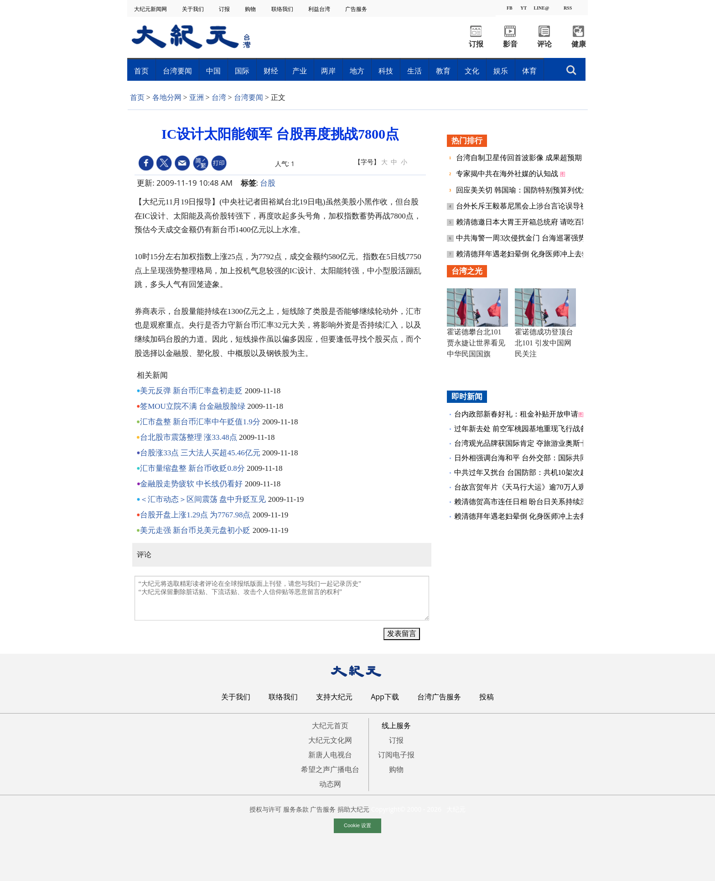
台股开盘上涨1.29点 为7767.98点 (195, 515)
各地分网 (166, 97)
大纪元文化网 (330, 740)
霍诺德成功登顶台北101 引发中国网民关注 (544, 343)
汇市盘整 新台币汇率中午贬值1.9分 (200, 421)
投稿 (486, 697)
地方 (357, 71)
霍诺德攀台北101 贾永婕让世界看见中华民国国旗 (476, 343)
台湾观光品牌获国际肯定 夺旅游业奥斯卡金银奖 (531, 443)
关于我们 (193, 9)
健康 (578, 44)
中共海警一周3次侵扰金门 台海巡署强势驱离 (529, 238)
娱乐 (500, 71)
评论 (544, 44)
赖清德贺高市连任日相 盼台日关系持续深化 (524, 502)
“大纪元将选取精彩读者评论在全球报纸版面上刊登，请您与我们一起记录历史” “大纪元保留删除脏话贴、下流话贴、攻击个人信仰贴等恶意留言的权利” (282, 598)
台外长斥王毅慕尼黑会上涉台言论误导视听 (526, 206)
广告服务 (356, 9)
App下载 (385, 697)
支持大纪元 (334, 697)
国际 (242, 71)
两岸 (328, 71)
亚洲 (196, 97)
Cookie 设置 (357, 825)
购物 (251, 9)
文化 (472, 71)
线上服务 (396, 725)
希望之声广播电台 (330, 769)
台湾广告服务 (439, 697)
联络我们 (283, 9)
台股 (267, 182)
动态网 (330, 784)
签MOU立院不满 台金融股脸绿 (192, 406)
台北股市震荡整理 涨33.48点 (188, 437)
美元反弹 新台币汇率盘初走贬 (191, 390)
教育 (443, 71)
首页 (141, 71)
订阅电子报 (396, 755)
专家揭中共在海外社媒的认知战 (508, 173)
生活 (414, 71)
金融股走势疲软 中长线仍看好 (191, 484)
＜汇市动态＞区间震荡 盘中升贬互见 (203, 499)
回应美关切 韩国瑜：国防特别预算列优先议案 (531, 190)
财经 (271, 71)
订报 (225, 9)
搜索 (571, 70)
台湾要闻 (177, 71)
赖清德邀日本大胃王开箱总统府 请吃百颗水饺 (531, 222)
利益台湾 (320, 9)
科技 (385, 71)
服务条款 (296, 809)
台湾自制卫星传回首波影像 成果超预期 (520, 158)
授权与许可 (265, 809)
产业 (299, 71)
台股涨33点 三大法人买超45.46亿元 (200, 452)
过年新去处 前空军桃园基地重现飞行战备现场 (528, 429)
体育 (529, 71)
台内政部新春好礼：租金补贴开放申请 (516, 414)
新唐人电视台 (330, 755)
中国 (213, 71)
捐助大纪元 (353, 809)
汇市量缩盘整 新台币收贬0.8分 (192, 468)
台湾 (219, 97)
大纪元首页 (330, 725)
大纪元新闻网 (151, 9)
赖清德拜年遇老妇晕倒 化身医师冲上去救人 (527, 254)
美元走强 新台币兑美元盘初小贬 (195, 530)
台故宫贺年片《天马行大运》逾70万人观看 (523, 487)
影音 (510, 44)
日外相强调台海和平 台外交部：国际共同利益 (528, 458)
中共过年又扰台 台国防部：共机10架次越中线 (528, 472)
